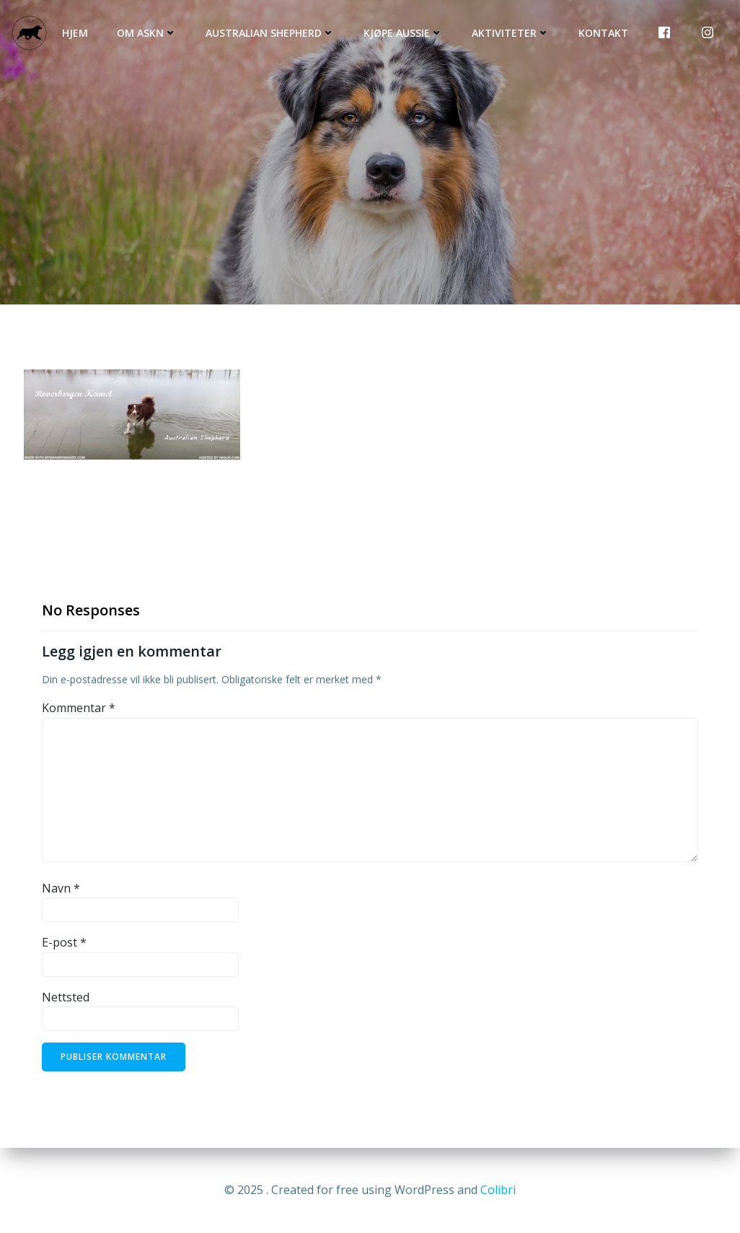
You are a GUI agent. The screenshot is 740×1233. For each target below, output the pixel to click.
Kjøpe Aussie (403, 33)
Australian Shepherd (270, 33)
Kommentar (78, 708)
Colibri (498, 1190)
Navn (61, 888)
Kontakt (603, 33)
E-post (64, 942)
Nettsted (65, 997)
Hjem (75, 33)
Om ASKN (147, 33)
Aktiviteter (511, 33)
